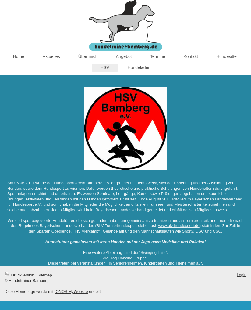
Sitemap (44, 275)
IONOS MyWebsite (71, 291)
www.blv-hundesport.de (179, 225)
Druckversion (20, 275)
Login (241, 274)
